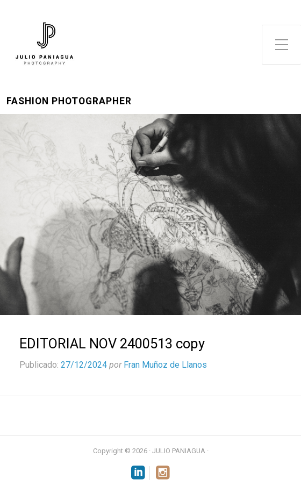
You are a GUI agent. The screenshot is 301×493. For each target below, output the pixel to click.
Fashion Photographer (69, 101)
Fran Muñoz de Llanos (165, 365)
